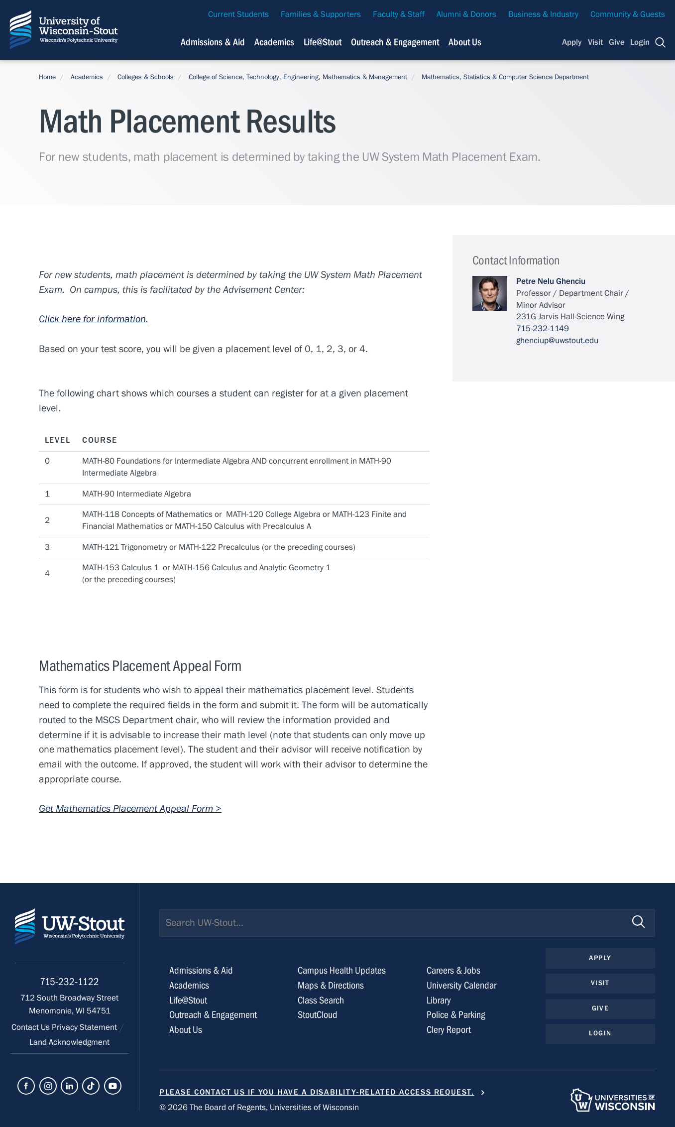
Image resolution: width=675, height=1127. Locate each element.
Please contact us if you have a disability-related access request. (316, 1092)
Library (439, 1000)
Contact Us (31, 1027)
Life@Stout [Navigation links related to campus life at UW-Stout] (322, 42)
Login (640, 42)
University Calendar (461, 985)
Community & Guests (627, 14)
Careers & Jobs (453, 970)
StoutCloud (318, 1014)
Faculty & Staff (399, 14)
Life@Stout (188, 1000)
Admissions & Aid (201, 970)
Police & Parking (456, 1014)
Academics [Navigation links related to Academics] (274, 42)
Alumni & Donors (466, 14)
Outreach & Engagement (213, 1014)
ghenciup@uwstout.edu (557, 341)
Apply (572, 42)
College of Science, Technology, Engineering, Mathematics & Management (298, 77)
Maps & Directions (331, 985)
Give (617, 42)
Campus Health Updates (342, 970)
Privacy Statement (85, 1027)
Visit (595, 42)
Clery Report (449, 1029)
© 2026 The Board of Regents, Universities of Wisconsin (259, 1108)
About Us (465, 42)
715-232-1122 (69, 982)
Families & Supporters (321, 14)
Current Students (238, 14)
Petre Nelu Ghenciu (550, 281)
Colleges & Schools (145, 77)
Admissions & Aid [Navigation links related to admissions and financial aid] (213, 42)
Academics (87, 77)
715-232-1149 (542, 329)
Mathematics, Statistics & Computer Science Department (505, 77)
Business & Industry (543, 14)
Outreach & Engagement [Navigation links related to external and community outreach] (395, 42)
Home (47, 77)
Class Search (321, 1000)
